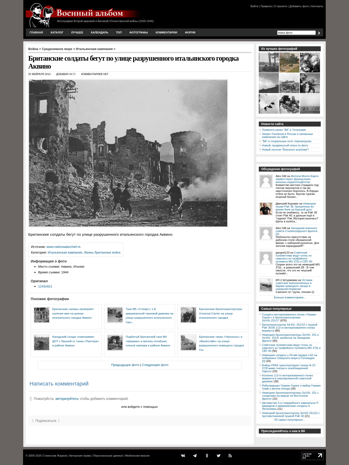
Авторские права (80, 455)
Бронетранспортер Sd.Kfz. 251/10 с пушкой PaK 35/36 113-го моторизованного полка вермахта (289, 327)
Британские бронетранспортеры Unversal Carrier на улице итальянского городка (220, 313)
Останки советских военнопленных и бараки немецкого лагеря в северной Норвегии (294, 284)
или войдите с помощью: (139, 407)
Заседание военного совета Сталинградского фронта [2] (296, 231)
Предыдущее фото (125, 365)
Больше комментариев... (290, 297)
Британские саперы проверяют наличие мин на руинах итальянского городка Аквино (73, 313)
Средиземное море (57, 49)
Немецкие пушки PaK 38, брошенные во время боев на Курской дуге (296, 206)
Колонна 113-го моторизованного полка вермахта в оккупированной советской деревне (287, 378)
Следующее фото (155, 365)
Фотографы (138, 32)
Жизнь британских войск (102, 252)
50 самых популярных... (289, 419)
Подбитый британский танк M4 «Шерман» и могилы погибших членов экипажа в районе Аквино (148, 341)
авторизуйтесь (67, 399)
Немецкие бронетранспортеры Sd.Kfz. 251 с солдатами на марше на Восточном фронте (290, 395)
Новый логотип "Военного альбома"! (285, 149)
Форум (190, 32)
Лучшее (77, 32)
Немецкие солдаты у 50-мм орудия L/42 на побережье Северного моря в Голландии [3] (289, 358)
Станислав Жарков (54, 455)
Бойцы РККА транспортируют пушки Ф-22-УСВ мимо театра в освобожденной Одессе (289, 368)
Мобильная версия (137, 455)
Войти (254, 6)
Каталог (57, 32)
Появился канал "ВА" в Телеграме (284, 129)
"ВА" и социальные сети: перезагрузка (286, 141)
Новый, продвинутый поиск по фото (285, 145)
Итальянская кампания (94, 49)
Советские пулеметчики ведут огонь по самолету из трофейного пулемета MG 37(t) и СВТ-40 (294, 257)
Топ (119, 32)
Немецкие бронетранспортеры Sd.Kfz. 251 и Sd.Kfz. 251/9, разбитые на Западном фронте (290, 337)
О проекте (280, 6)
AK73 (72, 74)
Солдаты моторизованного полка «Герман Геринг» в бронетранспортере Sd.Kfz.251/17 (289, 317)
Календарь (99, 32)
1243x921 (45, 286)
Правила (266, 6)
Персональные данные (108, 455)
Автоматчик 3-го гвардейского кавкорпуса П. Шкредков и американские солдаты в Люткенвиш (290, 405)
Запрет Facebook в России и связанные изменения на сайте (287, 135)
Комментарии (166, 32)
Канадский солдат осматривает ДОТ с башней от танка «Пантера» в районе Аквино (75, 341)
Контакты (317, 6)
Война (33, 49)
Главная (36, 32)
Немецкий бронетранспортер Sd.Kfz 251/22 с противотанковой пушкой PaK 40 (291, 414)
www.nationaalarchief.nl (63, 247)
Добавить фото (299, 6)
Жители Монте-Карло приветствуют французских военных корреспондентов (297, 179)
